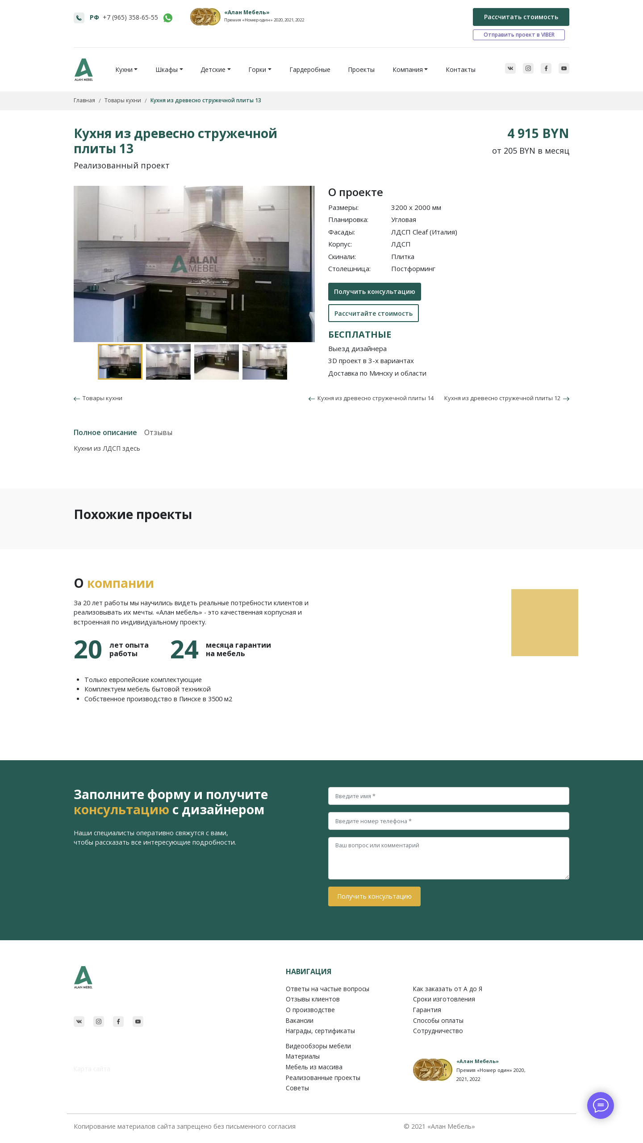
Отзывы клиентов (313, 999)
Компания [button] (407, 69)
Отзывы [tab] (158, 432)
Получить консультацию (374, 291)
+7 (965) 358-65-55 (130, 17)
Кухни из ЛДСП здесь (107, 448)
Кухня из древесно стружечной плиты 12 (506, 398)
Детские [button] (212, 69)
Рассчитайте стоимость (373, 313)
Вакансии (299, 1020)
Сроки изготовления (444, 999)
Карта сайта (92, 1068)
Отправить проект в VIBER (519, 34)
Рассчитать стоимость (521, 17)
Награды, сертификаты (320, 1030)
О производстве (310, 1009)
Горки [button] (257, 69)
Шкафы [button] (166, 69)
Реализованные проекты (323, 1077)
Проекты (361, 69)
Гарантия (427, 1009)
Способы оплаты (438, 1020)
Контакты (461, 69)
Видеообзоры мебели (318, 1046)
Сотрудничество (438, 1030)
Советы (297, 1088)
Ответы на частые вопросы (327, 988)
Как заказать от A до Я (447, 988)
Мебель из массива (314, 1067)
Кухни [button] (124, 69)
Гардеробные (309, 69)
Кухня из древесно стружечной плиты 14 (371, 398)
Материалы (303, 1056)
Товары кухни (101, 398)
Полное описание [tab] (105, 432)
